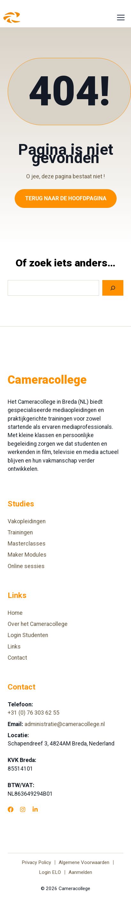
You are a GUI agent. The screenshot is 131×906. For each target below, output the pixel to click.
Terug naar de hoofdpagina (65, 198)
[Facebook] (10, 809)
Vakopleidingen (27, 521)
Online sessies (26, 566)
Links (14, 646)
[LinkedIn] (35, 809)
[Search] (112, 287)
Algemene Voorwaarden (84, 862)
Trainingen (20, 532)
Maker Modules (27, 555)
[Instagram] (22, 809)
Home (15, 613)
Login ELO (50, 872)
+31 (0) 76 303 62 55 (33, 713)
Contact (17, 658)
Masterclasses (27, 543)
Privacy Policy (36, 862)
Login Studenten (28, 635)
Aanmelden (80, 872)
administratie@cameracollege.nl (65, 724)
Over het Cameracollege (38, 624)
